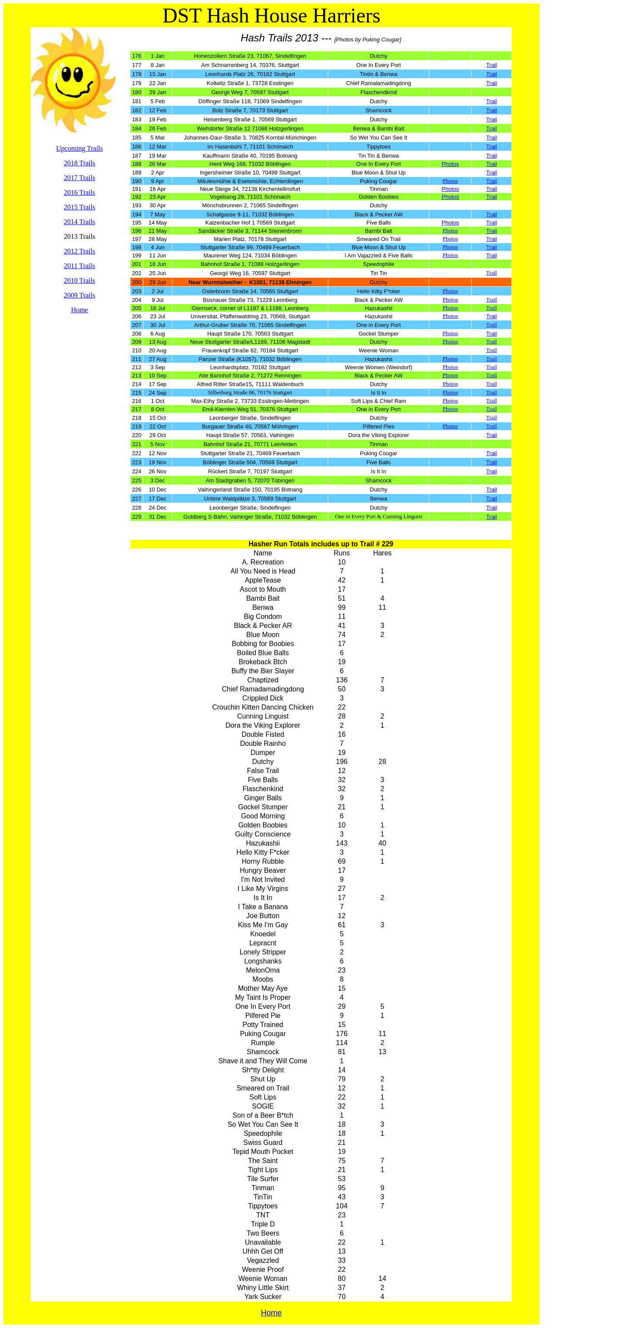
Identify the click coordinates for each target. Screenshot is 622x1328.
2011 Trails (79, 265)
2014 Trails (79, 221)
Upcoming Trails (79, 148)
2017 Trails (79, 177)
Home (79, 310)
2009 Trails (79, 295)
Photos (450, 180)
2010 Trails (79, 280)
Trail (491, 65)
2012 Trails (79, 251)
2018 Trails (79, 163)
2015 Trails (79, 207)
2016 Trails (79, 192)
